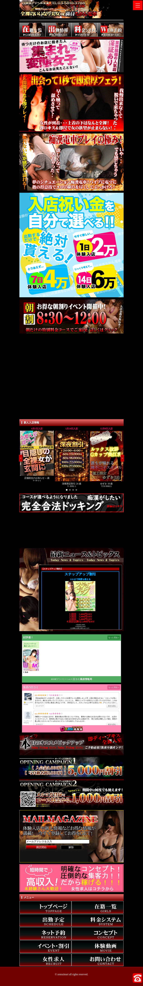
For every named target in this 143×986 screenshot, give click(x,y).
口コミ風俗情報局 (82, 679)
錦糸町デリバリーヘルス (61, 679)
